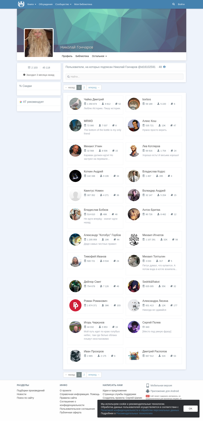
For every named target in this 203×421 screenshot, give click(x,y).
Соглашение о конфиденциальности (72, 403)
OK (190, 408)
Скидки (27, 85)
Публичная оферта (71, 412)
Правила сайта (68, 397)
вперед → (94, 87)
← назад (70, 87)
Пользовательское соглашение (77, 408)
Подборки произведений (31, 390)
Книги (32, 4)
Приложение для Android (162, 391)
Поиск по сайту (25, 397)
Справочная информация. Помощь (80, 394)
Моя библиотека (83, 4)
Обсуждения (46, 4)
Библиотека (82, 56)
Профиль (67, 56)
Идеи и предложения (115, 390)
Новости (21, 394)
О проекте (65, 390)
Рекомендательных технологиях (134, 413)
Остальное (99, 56)
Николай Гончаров (77, 47)
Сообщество (63, 4)
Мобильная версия (159, 385)
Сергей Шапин (134, 397)
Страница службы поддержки (119, 394)
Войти (181, 4)
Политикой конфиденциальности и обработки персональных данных (140, 410)
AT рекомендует (33, 101)
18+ (147, 396)
